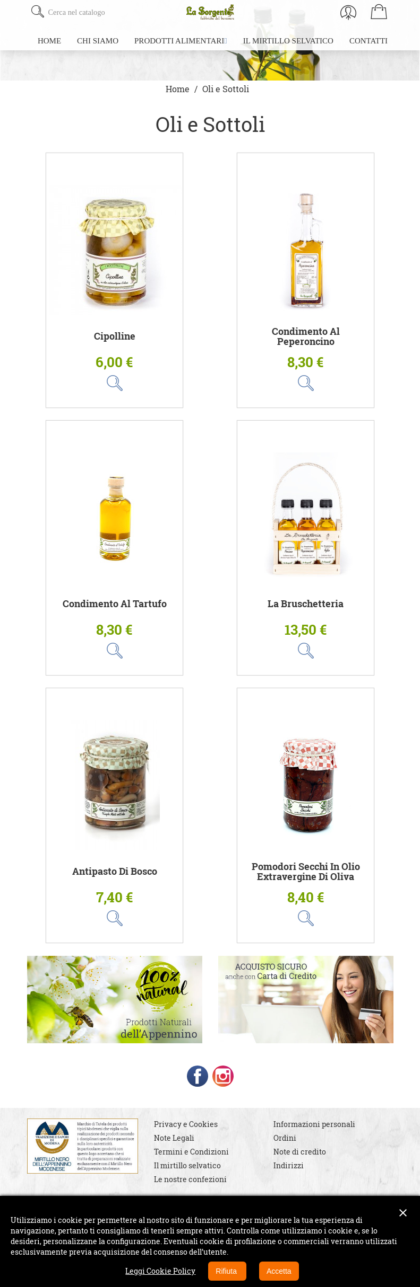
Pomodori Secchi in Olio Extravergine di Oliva (306, 872)
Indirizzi (288, 1165)
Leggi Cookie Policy (160, 1271)
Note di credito (299, 1152)
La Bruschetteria (306, 604)
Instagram (223, 1076)
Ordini (284, 1138)
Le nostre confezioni (190, 1179)
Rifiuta (227, 1271)
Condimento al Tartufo (115, 604)
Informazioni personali (314, 1124)
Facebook (197, 1076)
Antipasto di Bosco (114, 871)
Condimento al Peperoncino (306, 336)
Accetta (279, 1271)
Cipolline (114, 336)
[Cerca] (110, 12)
